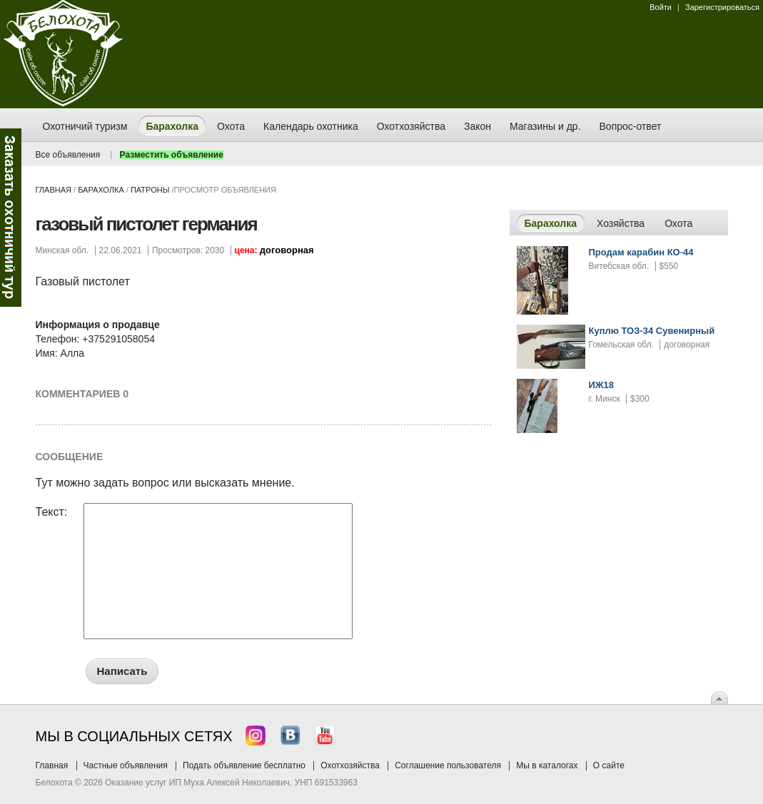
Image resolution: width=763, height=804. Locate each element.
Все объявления (68, 155)
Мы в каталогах (546, 765)
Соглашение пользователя (448, 765)
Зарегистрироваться (722, 7)
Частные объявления (126, 765)
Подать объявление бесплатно (244, 765)
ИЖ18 (602, 385)
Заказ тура (10, 217)
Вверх (719, 697)
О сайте (609, 765)
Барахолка (101, 189)
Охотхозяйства (350, 765)
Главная (53, 189)
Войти (661, 7)
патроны (150, 189)
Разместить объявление (171, 155)
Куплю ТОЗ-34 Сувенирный (652, 330)
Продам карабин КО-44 (641, 252)
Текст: (52, 512)
